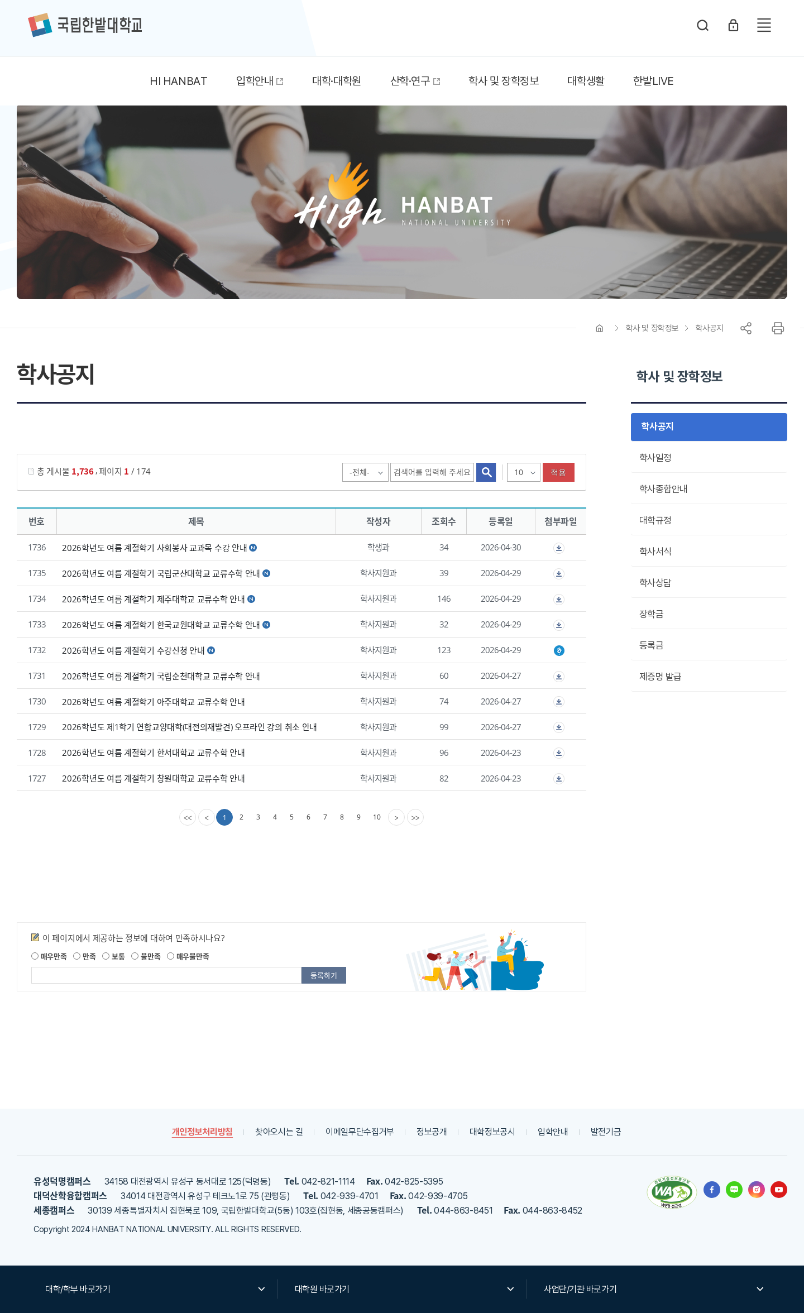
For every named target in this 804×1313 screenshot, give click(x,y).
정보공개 (432, 1132)
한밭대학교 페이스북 (712, 1189)
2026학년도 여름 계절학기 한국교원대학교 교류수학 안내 (161, 624)
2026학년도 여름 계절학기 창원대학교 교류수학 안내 (153, 778)
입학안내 (553, 1132)
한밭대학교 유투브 (778, 1189)
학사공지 (710, 328)
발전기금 (606, 1132)
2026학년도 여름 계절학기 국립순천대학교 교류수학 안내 (161, 676)
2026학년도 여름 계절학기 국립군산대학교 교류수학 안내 (161, 573)
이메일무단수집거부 (360, 1132)
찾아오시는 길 (279, 1132)
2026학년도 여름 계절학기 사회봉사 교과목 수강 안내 (154, 547)
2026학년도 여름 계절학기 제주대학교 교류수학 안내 (153, 599)
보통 (113, 956)
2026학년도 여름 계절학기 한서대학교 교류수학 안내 (153, 752)
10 (377, 817)
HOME (599, 328)
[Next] (396, 817)
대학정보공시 (492, 1132)
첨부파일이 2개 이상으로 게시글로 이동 (558, 548)
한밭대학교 (85, 25)
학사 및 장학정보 (652, 328)
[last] (415, 817)
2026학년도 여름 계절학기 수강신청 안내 (133, 650)
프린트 (777, 328)
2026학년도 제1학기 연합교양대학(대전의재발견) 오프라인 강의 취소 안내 (189, 726)
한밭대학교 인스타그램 (756, 1189)
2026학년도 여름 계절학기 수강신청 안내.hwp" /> (558, 650)
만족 (84, 956)
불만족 (145, 956)
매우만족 (49, 956)
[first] (187, 817)
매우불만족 (188, 956)
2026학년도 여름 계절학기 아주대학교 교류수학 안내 (153, 701)
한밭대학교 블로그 (734, 1189)
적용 (559, 472)
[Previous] (206, 817)
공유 (745, 328)
